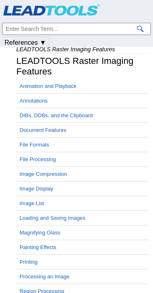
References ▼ (25, 42)
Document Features (43, 130)
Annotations (34, 101)
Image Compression (43, 174)
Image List (32, 203)
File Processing (38, 159)
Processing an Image (44, 276)
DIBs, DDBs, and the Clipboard (56, 115)
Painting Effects (38, 247)
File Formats (34, 145)
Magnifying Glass (40, 233)
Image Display (36, 189)
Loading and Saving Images (52, 218)
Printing (29, 262)
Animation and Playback (48, 86)
